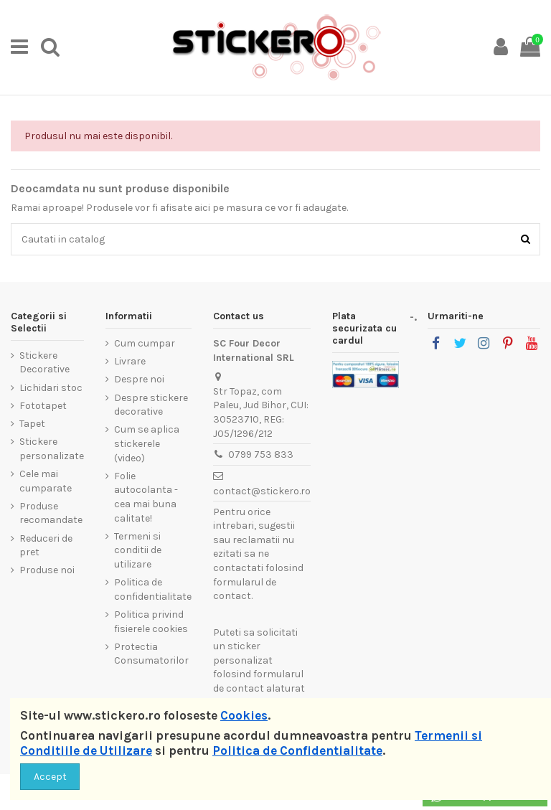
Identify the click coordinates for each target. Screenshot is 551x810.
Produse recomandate (51, 513)
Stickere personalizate (51, 448)
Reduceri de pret (45, 545)
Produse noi (47, 570)
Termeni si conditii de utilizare (137, 550)
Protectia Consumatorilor (151, 654)
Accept (50, 777)
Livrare (130, 361)
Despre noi (139, 379)
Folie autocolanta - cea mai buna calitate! (146, 497)
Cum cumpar (144, 343)
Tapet (32, 424)
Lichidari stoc (51, 388)
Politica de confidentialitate (153, 589)
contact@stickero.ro (262, 491)
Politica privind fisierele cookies (151, 621)
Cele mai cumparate (45, 481)
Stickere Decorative (44, 362)
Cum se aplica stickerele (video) (146, 443)
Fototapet (43, 406)
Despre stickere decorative (151, 405)
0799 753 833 (260, 454)
